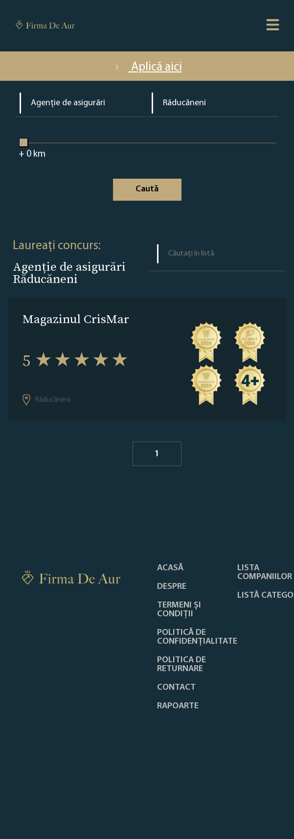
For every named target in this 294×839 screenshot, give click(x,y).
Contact (176, 687)
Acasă (170, 568)
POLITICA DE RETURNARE (181, 665)
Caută (147, 189)
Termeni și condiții (179, 610)
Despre (171, 587)
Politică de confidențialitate (197, 637)
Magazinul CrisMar (76, 319)
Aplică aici (147, 67)
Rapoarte (178, 706)
